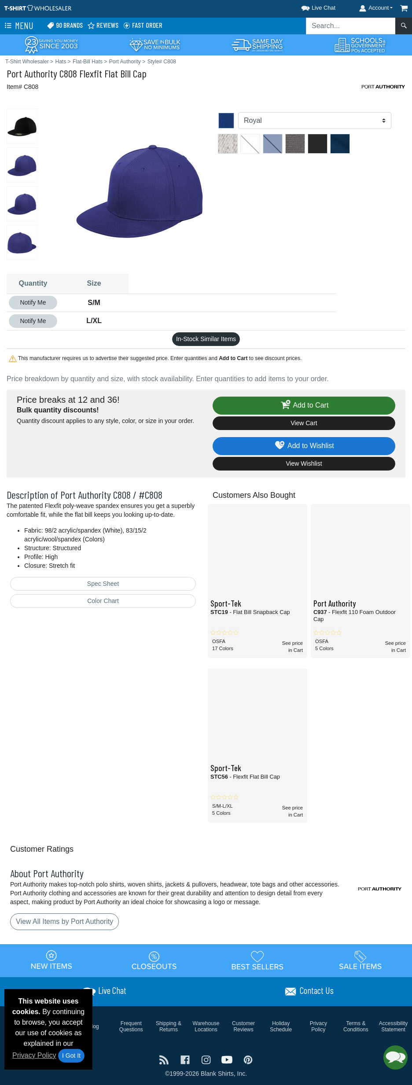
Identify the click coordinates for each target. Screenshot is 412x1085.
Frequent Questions (131, 1026)
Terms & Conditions (355, 1026)
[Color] (314, 120)
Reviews (102, 25)
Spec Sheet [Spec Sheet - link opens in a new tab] (103, 583)
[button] (310, 6)
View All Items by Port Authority (64, 921)
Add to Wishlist (304, 446)
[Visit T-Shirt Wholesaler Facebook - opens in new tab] (186, 1059)
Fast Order (142, 25)
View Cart (304, 423)
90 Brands (65, 25)
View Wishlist (304, 463)
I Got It (71, 1055)
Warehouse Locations (206, 1026)
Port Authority (32, 73)
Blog (93, 1026)
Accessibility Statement (393, 1026)
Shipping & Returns (168, 1026)
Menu (18, 26)
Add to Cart (304, 406)
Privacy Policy (34, 1055)
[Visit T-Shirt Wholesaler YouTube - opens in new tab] (228, 1059)
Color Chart (103, 600)
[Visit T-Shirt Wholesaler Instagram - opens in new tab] (206, 1059)
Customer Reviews (243, 1026)
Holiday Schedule (281, 1026)
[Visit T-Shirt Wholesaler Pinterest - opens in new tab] (248, 1059)
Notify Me (33, 302)
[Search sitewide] (351, 26)
